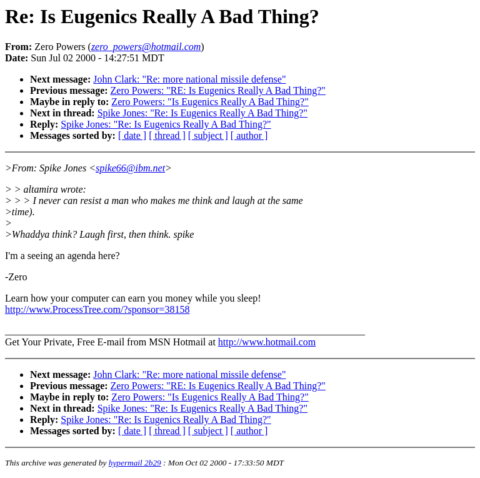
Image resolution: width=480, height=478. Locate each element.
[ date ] (132, 135)
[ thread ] (167, 135)
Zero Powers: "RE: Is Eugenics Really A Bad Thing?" (218, 90)
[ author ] (249, 135)
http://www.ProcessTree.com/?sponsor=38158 (97, 309)
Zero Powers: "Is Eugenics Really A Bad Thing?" (209, 101)
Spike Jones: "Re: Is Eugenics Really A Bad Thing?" (203, 113)
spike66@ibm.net (130, 168)
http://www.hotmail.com (267, 342)
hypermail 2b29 (135, 462)
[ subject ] (208, 135)
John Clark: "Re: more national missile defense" (189, 79)
